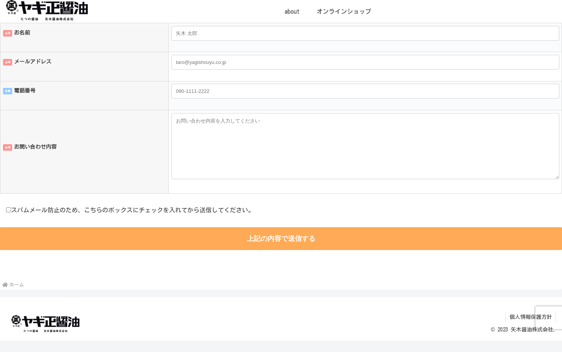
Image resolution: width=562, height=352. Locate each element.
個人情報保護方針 (530, 328)
